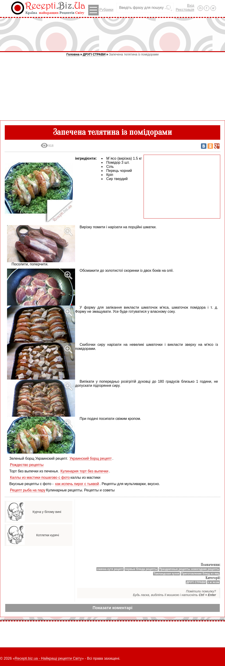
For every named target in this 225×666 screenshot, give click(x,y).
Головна (73, 54)
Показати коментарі (112, 608)
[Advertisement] (112, 34)
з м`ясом (213, 582)
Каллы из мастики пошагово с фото (40, 477)
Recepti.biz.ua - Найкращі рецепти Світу (48, 658)
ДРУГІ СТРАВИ (94, 54)
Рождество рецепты (27, 465)
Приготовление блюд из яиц (200, 573)
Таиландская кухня (166, 573)
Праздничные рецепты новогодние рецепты (189, 569)
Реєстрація (185, 10)
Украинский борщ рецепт (91, 458)
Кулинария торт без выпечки (84, 471)
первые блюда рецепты (141, 569)
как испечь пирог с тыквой (77, 484)
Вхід (190, 5)
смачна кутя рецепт (110, 569)
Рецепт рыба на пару (27, 490)
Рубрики (100, 10)
